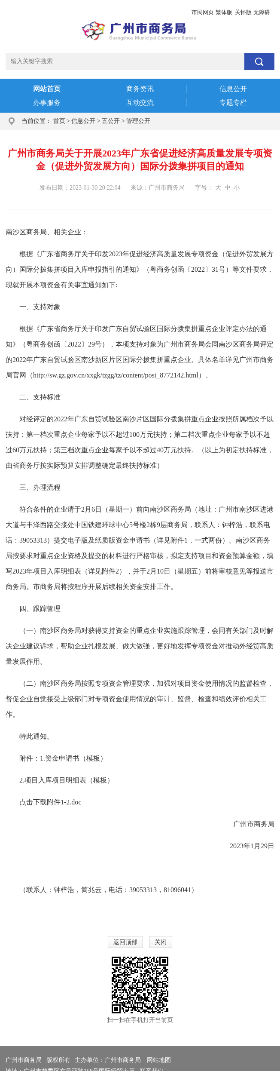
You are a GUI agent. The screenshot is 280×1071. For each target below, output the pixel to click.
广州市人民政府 (27, 12)
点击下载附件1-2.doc (50, 802)
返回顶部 (125, 942)
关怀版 (243, 12)
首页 (59, 121)
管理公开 (138, 121)
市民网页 (203, 12)
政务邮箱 (64, 12)
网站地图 (159, 1060)
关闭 (161, 942)
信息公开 (83, 121)
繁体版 (224, 12)
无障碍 (261, 12)
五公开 (111, 121)
